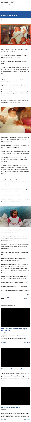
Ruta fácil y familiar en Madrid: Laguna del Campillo (14, 329)
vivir (5, 298)
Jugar (12, 7)
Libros (17, 7)
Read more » (27, 342)
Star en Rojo (24, 49)
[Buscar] (26, 2)
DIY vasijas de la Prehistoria (10, 407)
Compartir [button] (26, 298)
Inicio (2, 7)
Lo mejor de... (24, 7)
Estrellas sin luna (8, 2)
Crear (7, 7)
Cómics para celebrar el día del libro (13, 369)
